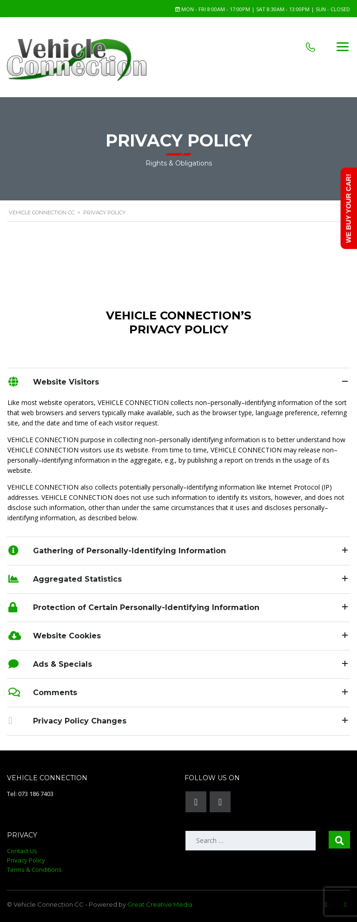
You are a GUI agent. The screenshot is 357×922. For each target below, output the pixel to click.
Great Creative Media (159, 904)
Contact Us (22, 851)
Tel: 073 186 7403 (30, 793)
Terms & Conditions (34, 869)
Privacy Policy (26, 860)
